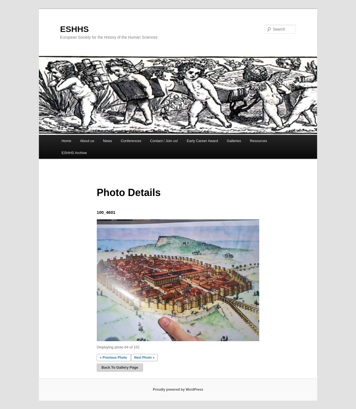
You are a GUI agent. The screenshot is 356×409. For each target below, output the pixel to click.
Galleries (234, 141)
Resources (258, 141)
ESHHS (74, 29)
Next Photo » (144, 358)
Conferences (131, 141)
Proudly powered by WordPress (178, 389)
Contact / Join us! (164, 141)
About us (87, 141)
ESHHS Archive (74, 153)
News (107, 141)
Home (66, 141)
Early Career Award (202, 141)
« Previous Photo (113, 358)
